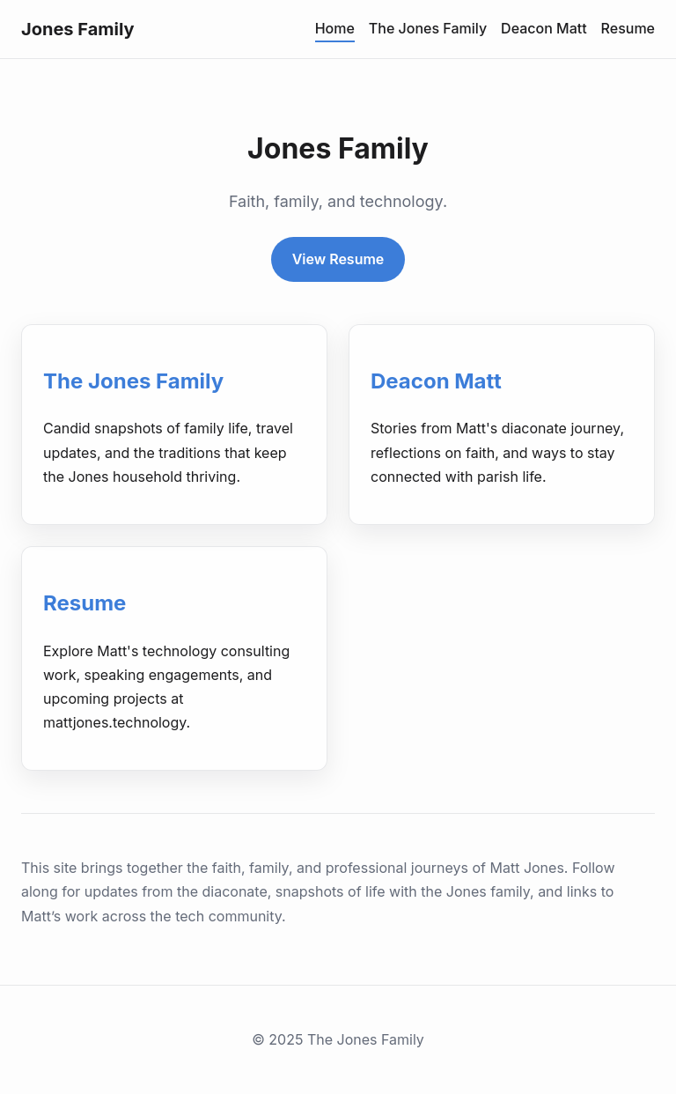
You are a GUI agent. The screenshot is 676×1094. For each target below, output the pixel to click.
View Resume (338, 259)
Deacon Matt (544, 28)
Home (335, 28)
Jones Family (78, 29)
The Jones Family (428, 28)
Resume (628, 28)
